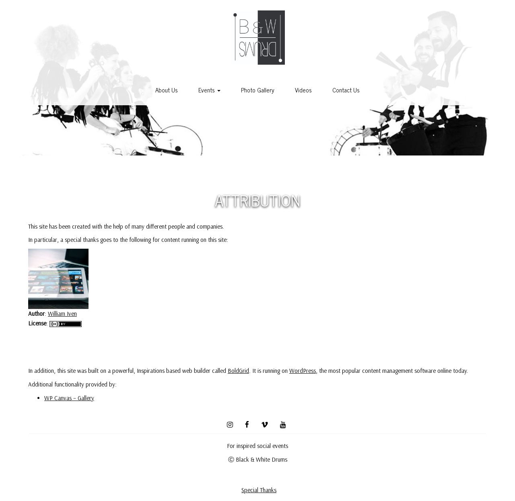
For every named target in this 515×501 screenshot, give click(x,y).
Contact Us (346, 90)
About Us (166, 90)
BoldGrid (238, 370)
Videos (303, 90)
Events (209, 90)
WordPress (302, 370)
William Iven (62, 313)
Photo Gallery (257, 90)
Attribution (257, 200)
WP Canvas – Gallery (69, 398)
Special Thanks (258, 490)
